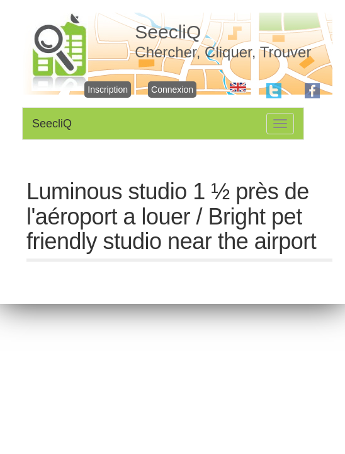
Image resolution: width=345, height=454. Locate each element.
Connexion (172, 89)
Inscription (108, 89)
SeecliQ (52, 123)
